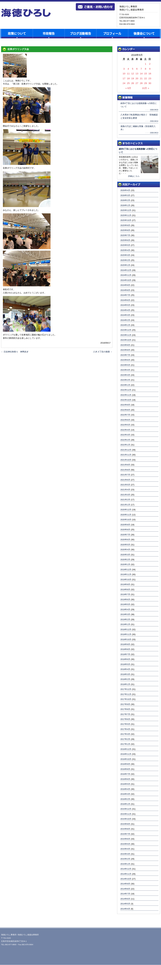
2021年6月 (125, 480)
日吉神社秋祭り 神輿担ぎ (14, 352)
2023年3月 (125, 375)
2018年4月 (125, 669)
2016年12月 (125, 749)
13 (137, 73)
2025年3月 (125, 255)
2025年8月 (125, 230)
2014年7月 (125, 894)
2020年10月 (125, 519)
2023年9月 (125, 345)
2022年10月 (125, 400)
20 (137, 78)
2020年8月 (125, 529)
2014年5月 (125, 904)
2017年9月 (125, 704)
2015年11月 (125, 814)
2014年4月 (125, 909)
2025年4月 (125, 250)
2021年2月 (125, 499)
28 (141, 83)
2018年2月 (125, 679)
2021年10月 (125, 460)
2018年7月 (125, 654)
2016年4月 (125, 789)
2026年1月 (125, 205)
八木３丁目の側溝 (102, 352)
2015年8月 (125, 829)
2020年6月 (125, 539)
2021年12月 (125, 450)
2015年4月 (125, 849)
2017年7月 (125, 714)
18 (128, 78)
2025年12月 (125, 210)
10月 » (145, 88)
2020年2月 (125, 559)
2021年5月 (125, 485)
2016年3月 (125, 794)
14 (141, 73)
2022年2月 (125, 440)
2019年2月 (125, 619)
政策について (17, 33)
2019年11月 (125, 574)
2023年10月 (125, 340)
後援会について (144, 33)
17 (124, 78)
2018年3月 (125, 674)
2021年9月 (125, 465)
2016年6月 (125, 779)
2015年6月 (125, 839)
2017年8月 (125, 709)
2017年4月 (125, 729)
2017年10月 (125, 699)
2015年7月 (125, 834)
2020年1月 (125, 564)
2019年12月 (125, 569)
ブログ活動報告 (80, 33)
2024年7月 (125, 295)
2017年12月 (125, 689)
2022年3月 (125, 435)
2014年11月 (125, 874)
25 (128, 83)
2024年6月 (125, 300)
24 (124, 83)
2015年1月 (125, 864)
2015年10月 (125, 819)
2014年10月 (125, 879)
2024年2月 (125, 320)
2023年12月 (125, 330)
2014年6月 (125, 899)
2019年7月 (125, 594)
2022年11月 (125, 395)
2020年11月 (125, 514)
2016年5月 (125, 784)
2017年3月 (125, 734)
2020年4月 (125, 549)
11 (128, 73)
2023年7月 (125, 355)
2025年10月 (125, 220)
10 (124, 73)
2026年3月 (125, 195)
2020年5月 (125, 544)
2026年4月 (125, 190)
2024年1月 (125, 325)
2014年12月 (125, 869)
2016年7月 (125, 774)
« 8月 (128, 88)
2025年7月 (125, 235)
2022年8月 (125, 410)
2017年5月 (125, 724)
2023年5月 (125, 365)
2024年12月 (125, 270)
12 (132, 73)
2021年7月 (125, 475)
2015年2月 (125, 859)
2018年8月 (125, 649)
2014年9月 (125, 884)
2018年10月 (125, 639)
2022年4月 (125, 430)
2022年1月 (125, 445)
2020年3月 (125, 554)
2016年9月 (125, 764)
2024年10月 (125, 280)
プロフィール (112, 33)
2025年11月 (125, 215)
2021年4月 (125, 489)
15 (145, 73)
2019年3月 (125, 614)
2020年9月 (125, 524)
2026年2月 (125, 200)
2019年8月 (125, 589)
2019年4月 (125, 609)
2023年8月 (125, 350)
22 (145, 78)
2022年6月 (125, 420)
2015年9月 (125, 824)
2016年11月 (125, 754)
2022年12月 (125, 390)
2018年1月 (125, 684)
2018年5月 (125, 664)
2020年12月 (125, 509)
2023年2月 (125, 380)
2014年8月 (125, 889)
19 (132, 78)
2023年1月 (125, 385)
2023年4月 (125, 370)
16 (149, 73)
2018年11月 (125, 634)
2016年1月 (125, 804)
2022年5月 (125, 425)
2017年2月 (125, 739)
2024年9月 (125, 285)
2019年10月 (125, 579)
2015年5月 (125, 844)
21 (141, 78)
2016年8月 (125, 769)
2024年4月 (125, 310)
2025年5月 (125, 245)
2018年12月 (125, 629)
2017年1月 (125, 744)
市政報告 (49, 33)
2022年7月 (125, 415)
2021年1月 (125, 505)
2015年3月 (125, 854)
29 (145, 83)
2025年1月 (125, 265)
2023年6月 (125, 360)
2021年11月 (125, 455)
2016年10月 (125, 759)
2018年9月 (125, 644)
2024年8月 (125, 290)
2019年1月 (125, 624)
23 (149, 78)
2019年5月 (125, 604)
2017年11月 (125, 694)
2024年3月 (125, 315)
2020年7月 (125, 534)
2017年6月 (125, 719)
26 (132, 83)
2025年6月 (125, 240)
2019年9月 (125, 584)
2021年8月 (125, 470)
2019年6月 (125, 599)
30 (149, 83)
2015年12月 (125, 809)
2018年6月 (125, 659)
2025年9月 (125, 225)
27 (137, 83)
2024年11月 (125, 275)
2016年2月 (125, 799)
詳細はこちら (134, 176)
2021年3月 (125, 495)
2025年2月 (125, 260)
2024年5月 (125, 305)
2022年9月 (125, 405)
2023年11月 (125, 335)
